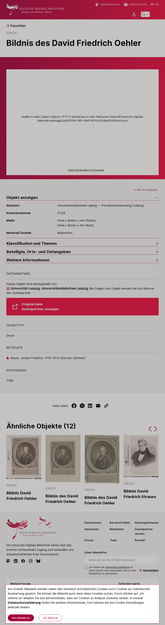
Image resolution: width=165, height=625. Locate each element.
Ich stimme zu (21, 617)
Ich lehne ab (50, 617)
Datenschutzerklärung (24, 602)
